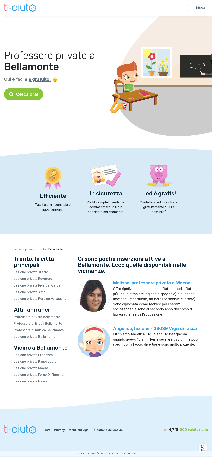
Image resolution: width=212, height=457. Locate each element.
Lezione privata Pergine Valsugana (40, 299)
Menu (198, 8)
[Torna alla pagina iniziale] (21, 8)
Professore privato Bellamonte (37, 317)
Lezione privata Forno (30, 381)
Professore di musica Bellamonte (39, 330)
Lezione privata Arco (30, 292)
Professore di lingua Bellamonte (38, 323)
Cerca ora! (23, 94)
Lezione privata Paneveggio (35, 361)
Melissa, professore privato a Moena (151, 282)
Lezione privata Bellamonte (34, 337)
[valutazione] (185, 429)
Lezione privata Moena (31, 368)
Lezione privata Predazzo (33, 355)
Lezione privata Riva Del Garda (37, 285)
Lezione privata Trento (31, 272)
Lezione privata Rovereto (33, 279)
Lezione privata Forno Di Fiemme (39, 375)
